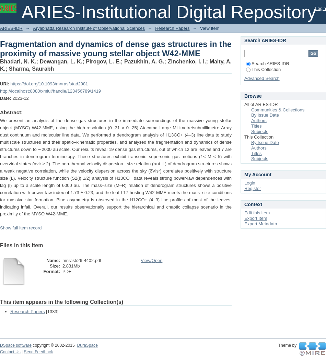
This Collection (263, 69)
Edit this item (257, 212)
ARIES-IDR (11, 28)
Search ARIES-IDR (267, 63)
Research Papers (172, 28)
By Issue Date (265, 115)
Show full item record (21, 227)
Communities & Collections (277, 109)
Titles (256, 126)
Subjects (259, 131)
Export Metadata (260, 223)
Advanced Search (262, 78)
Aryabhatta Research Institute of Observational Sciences (89, 28)
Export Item (255, 218)
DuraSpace (87, 345)
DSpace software (16, 345)
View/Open (151, 260)
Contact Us (10, 351)
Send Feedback (38, 351)
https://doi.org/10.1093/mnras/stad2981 (49, 83)
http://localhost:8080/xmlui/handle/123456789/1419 (50, 91)
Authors (259, 120)
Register (252, 188)
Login (320, 8)
